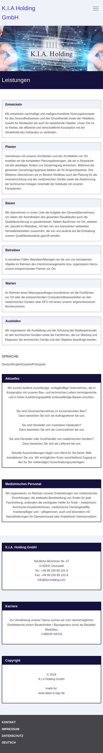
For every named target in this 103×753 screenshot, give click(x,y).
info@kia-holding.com (51, 579)
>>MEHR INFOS (51, 634)
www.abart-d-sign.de (51, 693)
